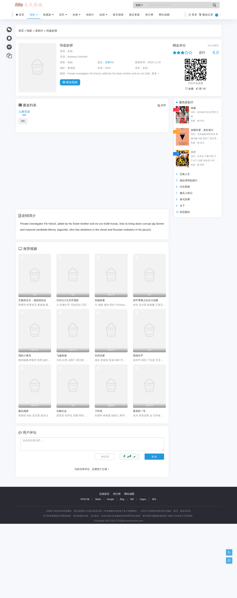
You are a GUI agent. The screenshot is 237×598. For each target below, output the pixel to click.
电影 (34, 14)
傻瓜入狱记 (186, 193)
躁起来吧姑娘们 (188, 180)
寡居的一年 (139, 411)
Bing (122, 573)
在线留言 (104, 568)
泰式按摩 (185, 199)
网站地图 (164, 14)
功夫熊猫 (185, 186)
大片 (193, 152)
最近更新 (134, 14)
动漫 (77, 14)
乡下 (182, 205)
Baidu (98, 573)
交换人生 (185, 174)
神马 (154, 573)
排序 (162, 105)
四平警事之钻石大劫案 (145, 300)
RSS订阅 (85, 573)
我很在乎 (138, 355)
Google (110, 573)
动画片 (90, 14)
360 (132, 573)
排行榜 (149, 14)
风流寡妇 (185, 212)
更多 (155, 73)
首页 (20, 14)
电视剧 (48, 14)
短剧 (103, 14)
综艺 (63, 14)
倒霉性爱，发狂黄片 (202, 130)
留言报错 (118, 14)
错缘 (193, 108)
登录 (193, 14)
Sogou (143, 573)
